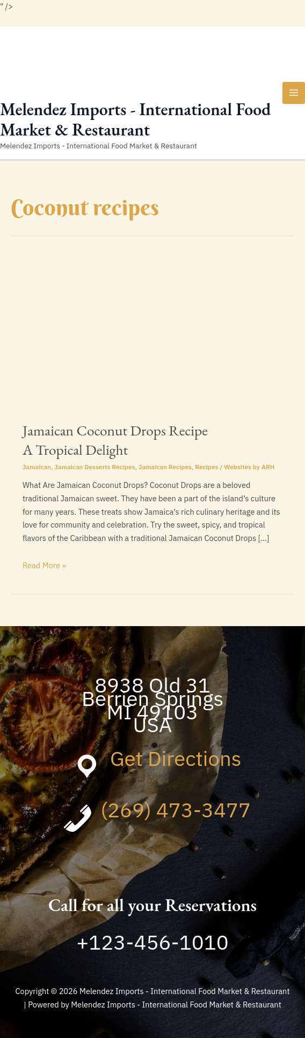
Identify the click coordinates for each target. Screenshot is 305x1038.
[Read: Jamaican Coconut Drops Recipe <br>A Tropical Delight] (152, 335)
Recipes (206, 467)
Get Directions (175, 758)
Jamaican (37, 467)
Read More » (44, 566)
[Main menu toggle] (293, 93)
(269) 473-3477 (175, 809)
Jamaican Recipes (165, 467)
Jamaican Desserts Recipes (94, 467)
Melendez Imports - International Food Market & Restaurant (135, 119)
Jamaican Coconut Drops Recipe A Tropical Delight (115, 439)
